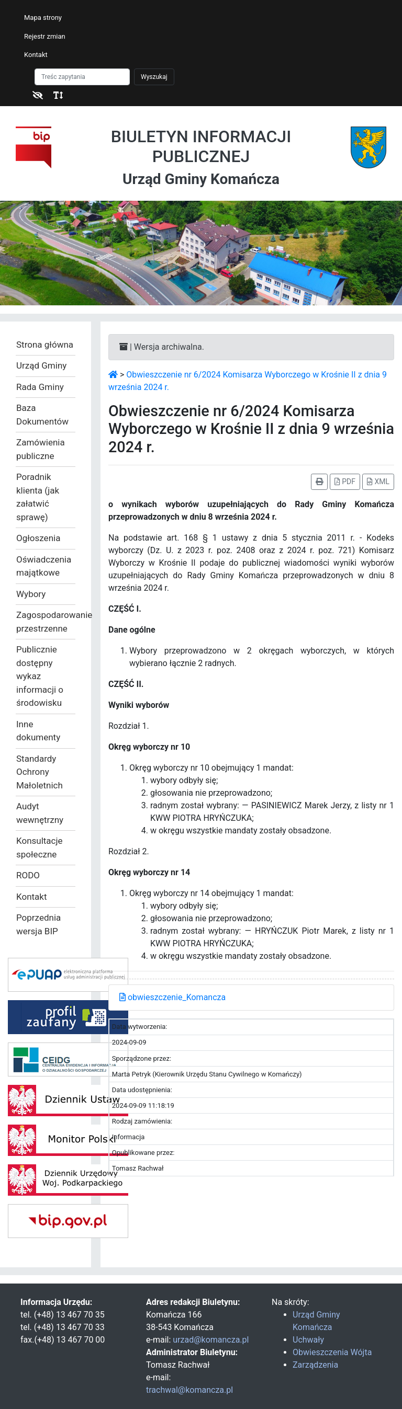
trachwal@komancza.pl (189, 1390)
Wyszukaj (154, 77)
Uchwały (308, 1340)
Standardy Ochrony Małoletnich (39, 772)
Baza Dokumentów (42, 415)
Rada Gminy (40, 387)
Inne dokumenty (38, 731)
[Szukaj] (82, 76)
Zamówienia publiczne (40, 449)
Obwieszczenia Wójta (332, 1352)
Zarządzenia (315, 1365)
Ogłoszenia (38, 538)
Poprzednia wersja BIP (38, 924)
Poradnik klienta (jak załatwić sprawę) (37, 497)
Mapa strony (43, 17)
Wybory (31, 594)
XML (378, 481)
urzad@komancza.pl (211, 1340)
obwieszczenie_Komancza (172, 997)
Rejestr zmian (44, 36)
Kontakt (36, 55)
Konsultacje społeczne (39, 847)
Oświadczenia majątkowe (43, 566)
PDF (344, 481)
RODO (28, 875)
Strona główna (44, 344)
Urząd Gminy (41, 365)
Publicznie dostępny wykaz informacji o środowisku (39, 676)
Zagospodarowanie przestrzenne (45, 622)
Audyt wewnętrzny (39, 813)
